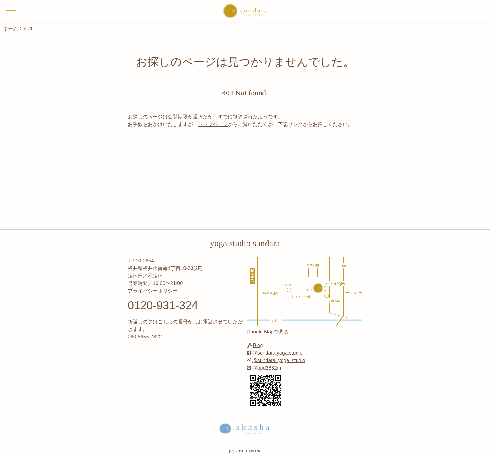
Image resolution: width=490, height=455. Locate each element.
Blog (258, 345)
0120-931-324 (163, 305)
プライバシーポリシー (153, 290)
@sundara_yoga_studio (278, 360)
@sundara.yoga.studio (277, 353)
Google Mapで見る (268, 331)
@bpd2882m (266, 368)
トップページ (213, 124)
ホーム (10, 28)
